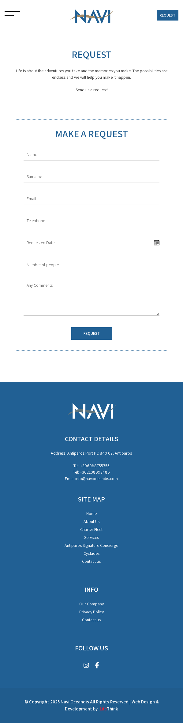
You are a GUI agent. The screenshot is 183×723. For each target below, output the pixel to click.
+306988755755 (95, 465)
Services (91, 537)
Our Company (91, 604)
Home (91, 513)
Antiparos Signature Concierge (91, 545)
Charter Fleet (91, 529)
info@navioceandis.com (96, 478)
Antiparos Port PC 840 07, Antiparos (99, 453)
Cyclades (91, 553)
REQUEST (167, 15)
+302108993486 (95, 472)
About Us (91, 521)
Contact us (91, 561)
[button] (12, 16)
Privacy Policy (91, 612)
